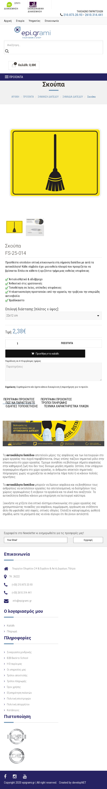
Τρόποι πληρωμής (16, 681)
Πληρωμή (12, 631)
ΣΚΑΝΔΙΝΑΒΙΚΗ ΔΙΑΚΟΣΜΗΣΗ (36, 5)
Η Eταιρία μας (14, 663)
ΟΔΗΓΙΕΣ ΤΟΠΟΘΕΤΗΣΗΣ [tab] (22, 406)
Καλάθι (11, 625)
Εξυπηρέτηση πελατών (19, 692)
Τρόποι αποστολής (17, 675)
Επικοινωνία (52, 20)
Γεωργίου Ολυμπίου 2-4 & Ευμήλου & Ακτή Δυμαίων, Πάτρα (43, 568)
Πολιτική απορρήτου (18, 704)
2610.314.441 (94, 15)
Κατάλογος (13, 710)
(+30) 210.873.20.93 (22, 584)
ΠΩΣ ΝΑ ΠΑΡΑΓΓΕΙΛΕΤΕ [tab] (20, 403)
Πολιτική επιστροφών (19, 698)
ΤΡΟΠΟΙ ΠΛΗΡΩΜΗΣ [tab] (54, 403)
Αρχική (8, 20)
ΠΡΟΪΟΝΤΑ (14, 77)
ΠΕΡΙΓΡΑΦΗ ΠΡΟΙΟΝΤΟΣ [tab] (19, 399)
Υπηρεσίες (34, 20)
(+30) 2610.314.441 (22, 592)
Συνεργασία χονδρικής (19, 652)
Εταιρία (20, 20)
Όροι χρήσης (14, 687)
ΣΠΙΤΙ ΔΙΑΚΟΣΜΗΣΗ (12, 5)
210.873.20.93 (72, 15)
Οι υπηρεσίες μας (16, 669)
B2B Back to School (17, 658)
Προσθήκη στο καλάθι (45, 353)
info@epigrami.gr (22, 600)
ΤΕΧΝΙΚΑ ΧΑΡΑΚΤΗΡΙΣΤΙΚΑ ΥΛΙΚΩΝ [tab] (66, 406)
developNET (79, 782)
